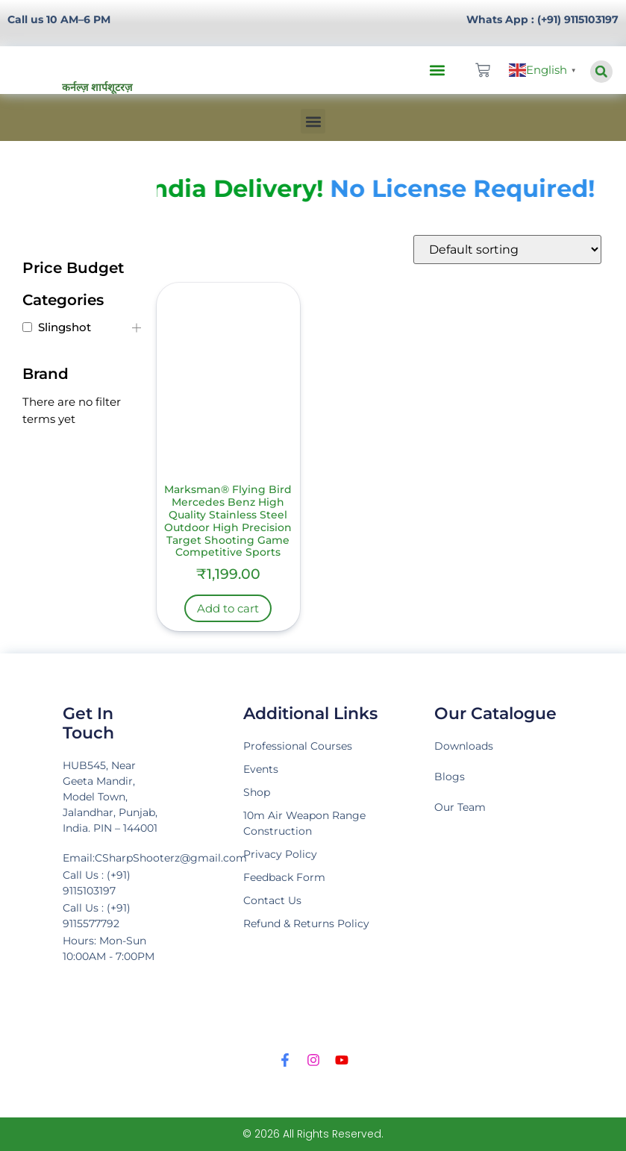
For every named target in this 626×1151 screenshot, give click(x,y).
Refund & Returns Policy (306, 923)
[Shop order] (507, 249)
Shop (256, 792)
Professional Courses (297, 746)
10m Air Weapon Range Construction (304, 823)
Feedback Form (284, 877)
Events (260, 769)
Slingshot (64, 327)
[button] (437, 70)
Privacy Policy (280, 854)
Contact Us (272, 900)
